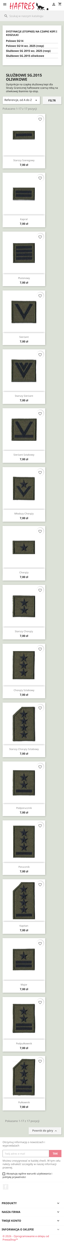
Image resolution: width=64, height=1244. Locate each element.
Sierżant (24, 337)
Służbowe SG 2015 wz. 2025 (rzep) (28, 51)
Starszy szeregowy (23, 160)
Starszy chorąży (24, 631)
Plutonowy (24, 278)
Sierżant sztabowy (23, 454)
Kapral (24, 219)
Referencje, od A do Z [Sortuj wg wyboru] (21, 100)
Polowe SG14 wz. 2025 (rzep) (25, 46)
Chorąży (24, 572)
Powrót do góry (45, 1131)
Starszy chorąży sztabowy (24, 749)
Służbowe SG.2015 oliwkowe (25, 56)
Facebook (5, 1187)
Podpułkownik (24, 1043)
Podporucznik (24, 808)
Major (24, 984)
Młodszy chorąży (24, 513)
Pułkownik (24, 1102)
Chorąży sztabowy (24, 690)
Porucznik (24, 866)
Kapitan (23, 925)
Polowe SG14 (14, 41)
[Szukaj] (32, 16)
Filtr (52, 100)
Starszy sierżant (24, 395)
